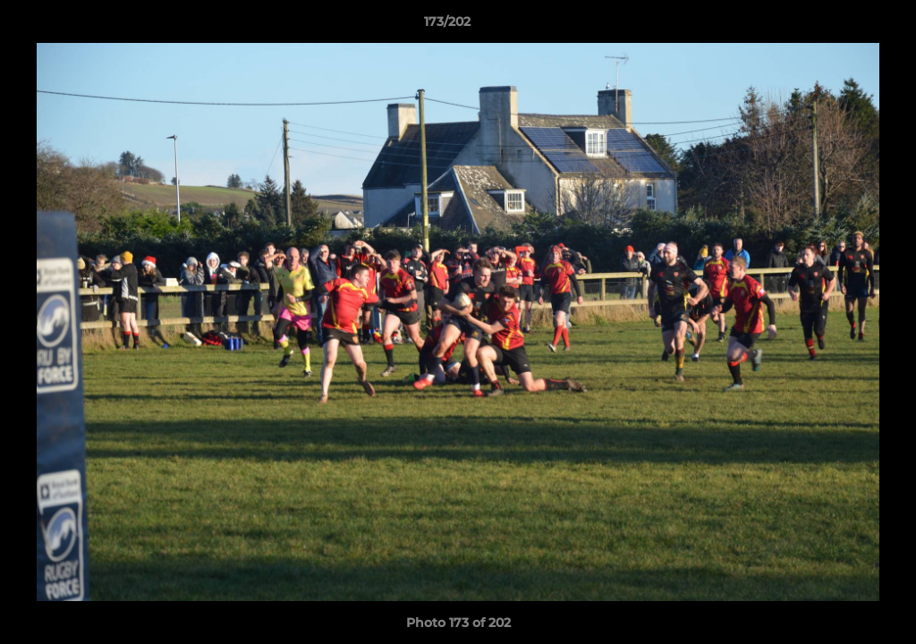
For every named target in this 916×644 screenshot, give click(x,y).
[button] (841, 26)
